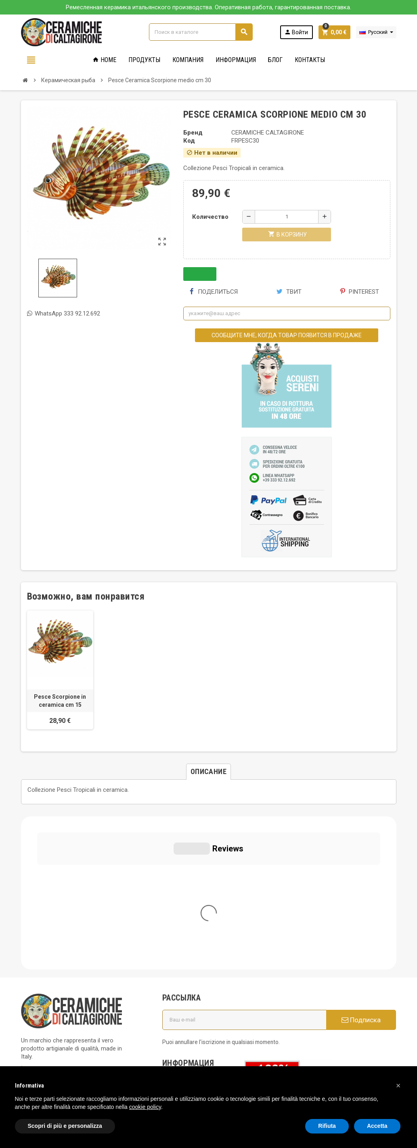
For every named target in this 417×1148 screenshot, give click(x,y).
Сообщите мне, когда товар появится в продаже (287, 335)
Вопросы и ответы (193, 974)
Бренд (193, 132)
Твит (289, 291)
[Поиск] (200, 32)
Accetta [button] (377, 1126)
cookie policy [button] (145, 1107)
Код (189, 140)
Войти (296, 32)
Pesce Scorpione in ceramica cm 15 (60, 700)
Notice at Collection (47, 1040)
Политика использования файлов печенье (195, 955)
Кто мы (178, 924)
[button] (398, 1085)
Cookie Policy (39, 1008)
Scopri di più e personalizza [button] (65, 1126)
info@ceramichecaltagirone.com (72, 939)
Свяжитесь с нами (193, 1027)
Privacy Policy (39, 996)
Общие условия (189, 935)
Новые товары (188, 1016)
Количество (210, 216)
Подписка (361, 867)
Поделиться (213, 291)
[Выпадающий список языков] (376, 32)
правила (179, 1005)
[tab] (208, 772)
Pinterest (359, 291)
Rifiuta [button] (327, 1126)
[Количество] (287, 216)
